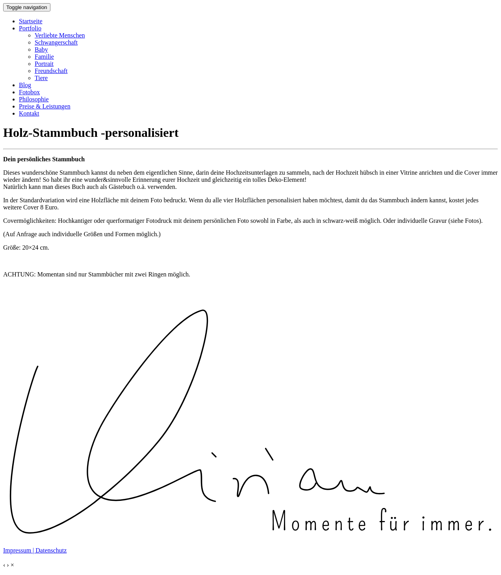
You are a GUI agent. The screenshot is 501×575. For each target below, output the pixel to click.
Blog (25, 85)
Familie (44, 56)
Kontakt (29, 113)
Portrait (44, 63)
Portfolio (30, 28)
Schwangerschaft (56, 42)
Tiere (41, 78)
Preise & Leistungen (45, 106)
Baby (41, 49)
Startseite (31, 21)
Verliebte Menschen (60, 35)
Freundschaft (51, 70)
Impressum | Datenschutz (35, 550)
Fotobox (29, 92)
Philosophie (34, 99)
